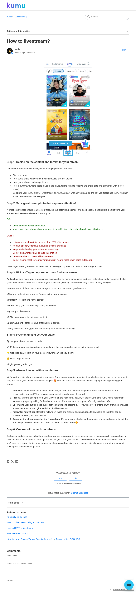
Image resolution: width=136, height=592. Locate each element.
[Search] (107, 17)
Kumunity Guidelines (17, 517)
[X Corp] (12, 461)
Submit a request (79, 493)
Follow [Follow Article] (123, 50)
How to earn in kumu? (17, 533)
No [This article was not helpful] (75, 478)
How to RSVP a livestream (20, 528)
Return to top (15, 502)
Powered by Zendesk (123, 589)
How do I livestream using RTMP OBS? (26, 522)
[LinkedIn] (16, 461)
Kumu (9, 17)
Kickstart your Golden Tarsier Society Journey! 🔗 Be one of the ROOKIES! (44, 539)
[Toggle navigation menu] (124, 5)
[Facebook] (8, 461)
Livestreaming (20, 17)
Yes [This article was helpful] (60, 478)
